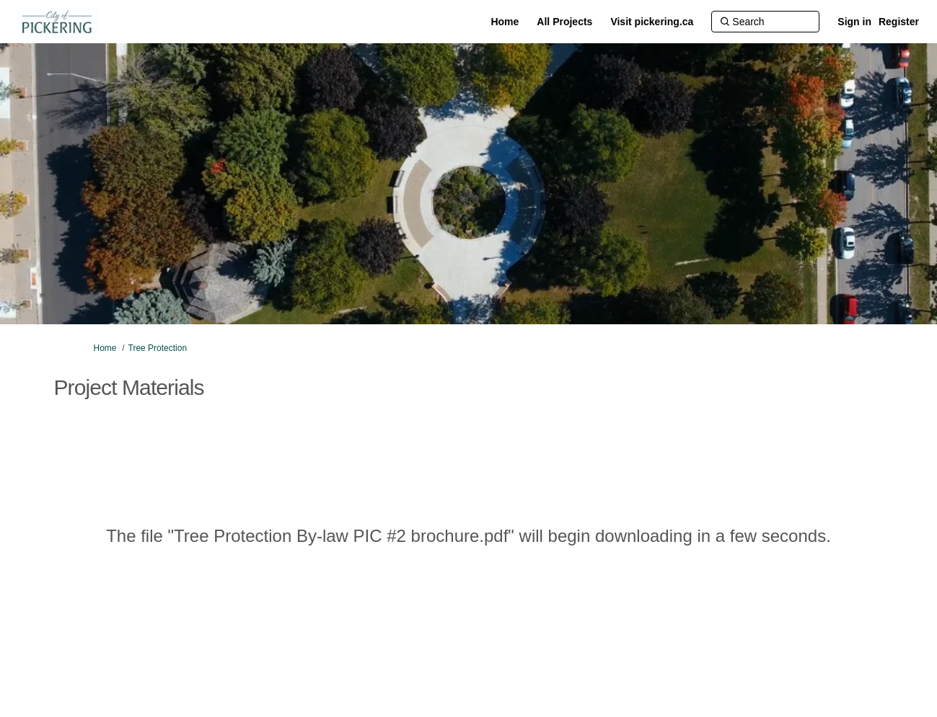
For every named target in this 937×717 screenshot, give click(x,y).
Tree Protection (158, 348)
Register (899, 21)
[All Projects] (564, 21)
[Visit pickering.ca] (652, 21)
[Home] (504, 21)
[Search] (765, 21)
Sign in (854, 21)
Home (105, 348)
